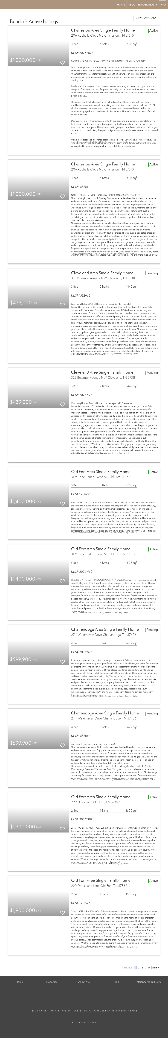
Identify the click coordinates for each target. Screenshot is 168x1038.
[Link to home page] (4, 4)
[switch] (62, 61)
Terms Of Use (39, 1011)
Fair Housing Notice (123, 1011)
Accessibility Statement (90, 1011)
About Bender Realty (142, 4)
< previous (127, 967)
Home (121, 4)
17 (149, 967)
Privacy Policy (61, 1011)
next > (155, 967)
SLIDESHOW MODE (145, 18)
